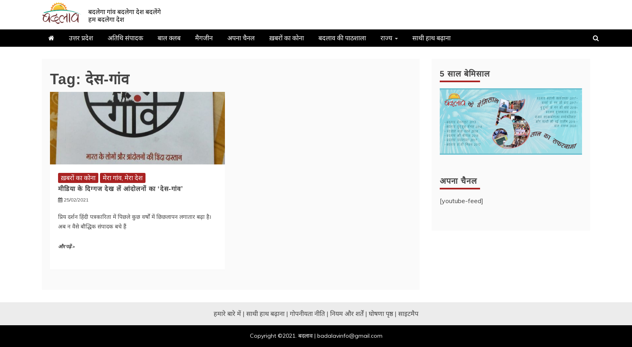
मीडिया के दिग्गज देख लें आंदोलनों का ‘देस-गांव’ (120, 188)
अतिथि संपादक (125, 38)
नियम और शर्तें (347, 314)
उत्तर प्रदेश (81, 38)
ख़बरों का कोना (286, 38)
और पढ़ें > (66, 247)
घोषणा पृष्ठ (381, 314)
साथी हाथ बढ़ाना (431, 38)
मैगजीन (204, 38)
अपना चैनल (241, 38)
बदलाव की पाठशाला (342, 38)
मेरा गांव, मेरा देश (123, 178)
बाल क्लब (169, 38)
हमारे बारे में (227, 314)
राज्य (386, 38)
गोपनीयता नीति (307, 314)
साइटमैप (408, 314)
